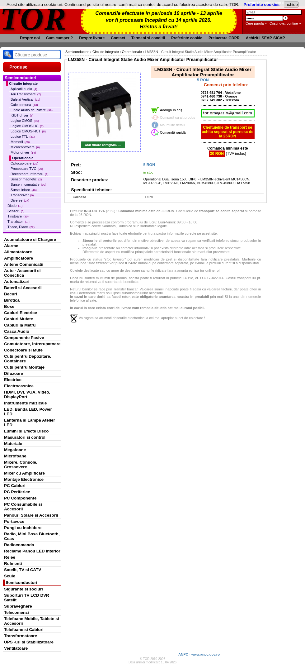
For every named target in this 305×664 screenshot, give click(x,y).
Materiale (13, 443)
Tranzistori (18, 221)
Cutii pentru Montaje (24, 367)
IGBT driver (22, 115)
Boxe (9, 306)
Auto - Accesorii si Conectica (22, 273)
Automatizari (16, 281)
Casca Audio (16, 331)
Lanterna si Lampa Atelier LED (29, 422)
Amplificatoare (18, 258)
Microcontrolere (25, 147)
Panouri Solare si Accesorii (31, 515)
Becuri (10, 294)
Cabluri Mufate (18, 319)
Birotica (12, 300)
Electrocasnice (19, 386)
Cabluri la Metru (20, 325)
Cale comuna (24, 105)
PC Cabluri (15, 485)
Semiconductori (21, 582)
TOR (33, 18)
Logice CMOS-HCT (28, 131)
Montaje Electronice (24, 479)
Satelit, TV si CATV (22, 569)
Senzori (15, 211)
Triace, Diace (21, 227)
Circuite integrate (23, 83)
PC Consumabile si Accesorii (23, 506)
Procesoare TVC (27, 168)
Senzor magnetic (26, 179)
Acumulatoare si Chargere (30, 239)
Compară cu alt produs (177, 117)
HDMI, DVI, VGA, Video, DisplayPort (27, 394)
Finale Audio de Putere (32, 110)
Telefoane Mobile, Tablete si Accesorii (31, 621)
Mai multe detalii (172, 125)
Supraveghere (18, 606)
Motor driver (23, 152)
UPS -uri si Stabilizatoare (29, 642)
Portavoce (14, 521)
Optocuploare (24, 163)
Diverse (20, 200)
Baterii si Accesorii (23, 287)
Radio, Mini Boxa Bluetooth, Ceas (31, 536)
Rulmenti (13, 563)
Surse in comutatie (28, 184)
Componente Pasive (24, 337)
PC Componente (20, 498)
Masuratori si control (24, 437)
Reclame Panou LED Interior (32, 551)
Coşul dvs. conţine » (285, 23)
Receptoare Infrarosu (30, 174)
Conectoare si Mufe (23, 350)
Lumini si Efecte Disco (26, 431)
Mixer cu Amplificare (24, 473)
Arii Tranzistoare (26, 94)
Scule (9, 576)
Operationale (22, 158)
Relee (9, 557)
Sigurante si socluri (23, 589)
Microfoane (15, 456)
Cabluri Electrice (20, 312)
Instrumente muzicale (25, 403)
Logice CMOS (25, 120)
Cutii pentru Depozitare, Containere (27, 358)
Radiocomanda (19, 544)
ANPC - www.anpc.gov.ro (199, 654)
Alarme (11, 245)
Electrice (12, 379)
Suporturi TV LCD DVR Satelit (26, 597)
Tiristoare (18, 216)
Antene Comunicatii (23, 264)
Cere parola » (256, 23)
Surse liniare (24, 190)
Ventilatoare (16, 648)
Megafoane (15, 449)
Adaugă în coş (171, 110)
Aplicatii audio (24, 89)
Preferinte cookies (262, 4)
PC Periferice (17, 492)
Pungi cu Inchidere (22, 527)
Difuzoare (13, 373)
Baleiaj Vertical (25, 99)
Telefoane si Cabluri (24, 629)
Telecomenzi (16, 612)
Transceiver (22, 195)
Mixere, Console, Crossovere (20, 464)
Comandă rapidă (173, 132)
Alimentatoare (18, 252)
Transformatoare (20, 635)
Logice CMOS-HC (27, 126)
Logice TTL (23, 136)
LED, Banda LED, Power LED (28, 411)
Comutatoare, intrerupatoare (32, 344)
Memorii (20, 142)
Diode (14, 206)
